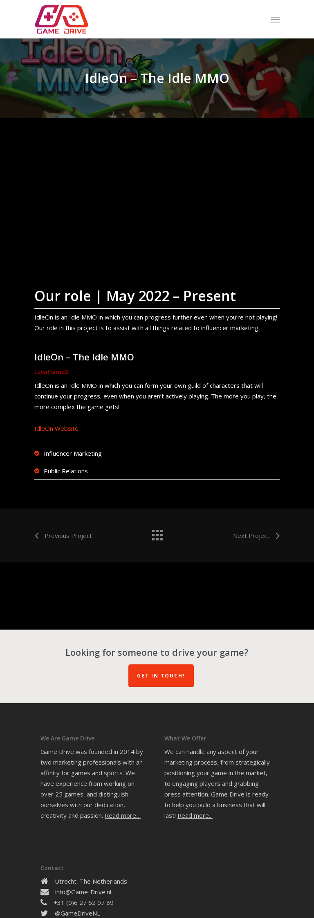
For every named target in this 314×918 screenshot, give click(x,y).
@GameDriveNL (77, 913)
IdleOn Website (56, 428)
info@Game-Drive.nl (83, 892)
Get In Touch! (161, 675)
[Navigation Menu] (275, 19)
